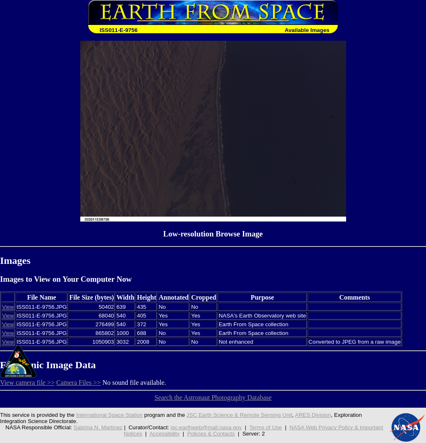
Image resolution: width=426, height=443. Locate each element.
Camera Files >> (78, 382)
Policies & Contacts (211, 434)
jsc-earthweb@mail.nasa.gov (206, 427)
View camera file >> (27, 382)
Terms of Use (265, 427)
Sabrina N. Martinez (98, 427)
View (8, 307)
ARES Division (313, 415)
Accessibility (164, 434)
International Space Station (109, 415)
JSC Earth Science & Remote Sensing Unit (239, 415)
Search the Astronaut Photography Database (213, 397)
